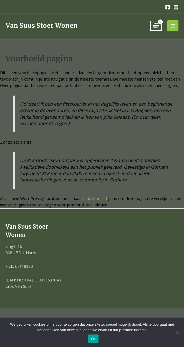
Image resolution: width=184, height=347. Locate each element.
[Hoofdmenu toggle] (172, 25)
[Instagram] (175, 7)
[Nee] (177, 332)
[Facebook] (167, 7)
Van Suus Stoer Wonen (42, 25)
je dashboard (94, 198)
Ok (93, 339)
